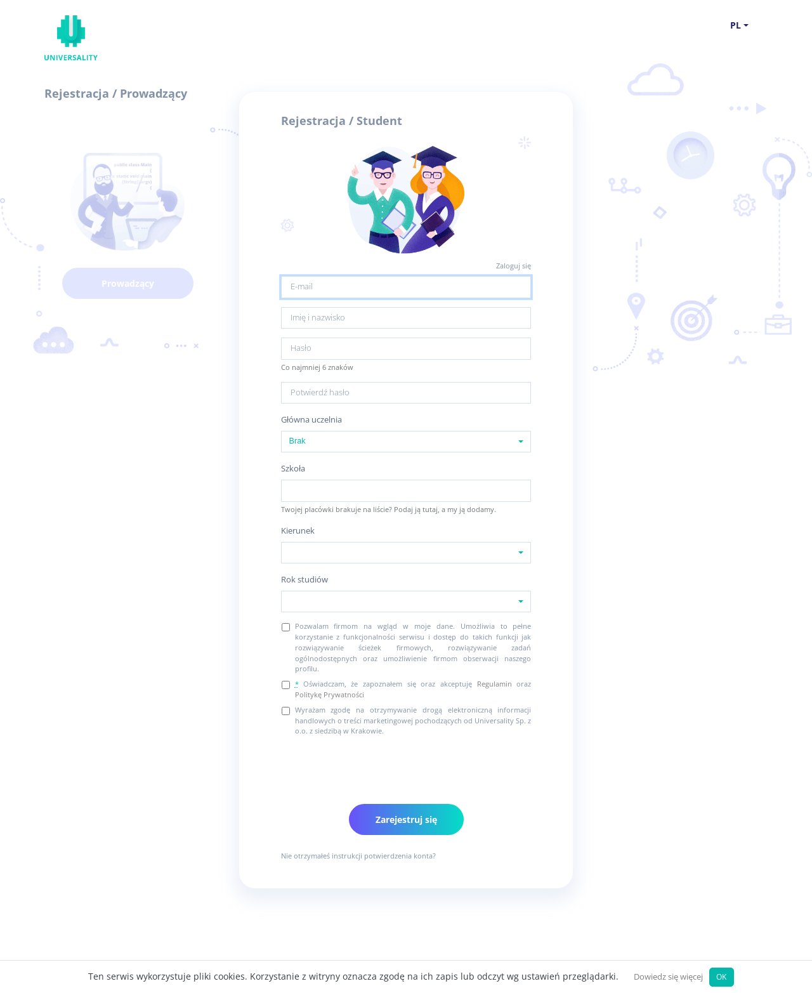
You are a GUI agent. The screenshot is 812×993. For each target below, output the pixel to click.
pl (735, 25)
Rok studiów (304, 579)
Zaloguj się (513, 265)
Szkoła (293, 468)
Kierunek (298, 530)
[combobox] (406, 441)
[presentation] (377, 766)
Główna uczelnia (311, 419)
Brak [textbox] (297, 441)
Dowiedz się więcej (668, 976)
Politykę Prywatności (329, 694)
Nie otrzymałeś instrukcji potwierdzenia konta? (358, 855)
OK (721, 976)
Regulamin (494, 683)
